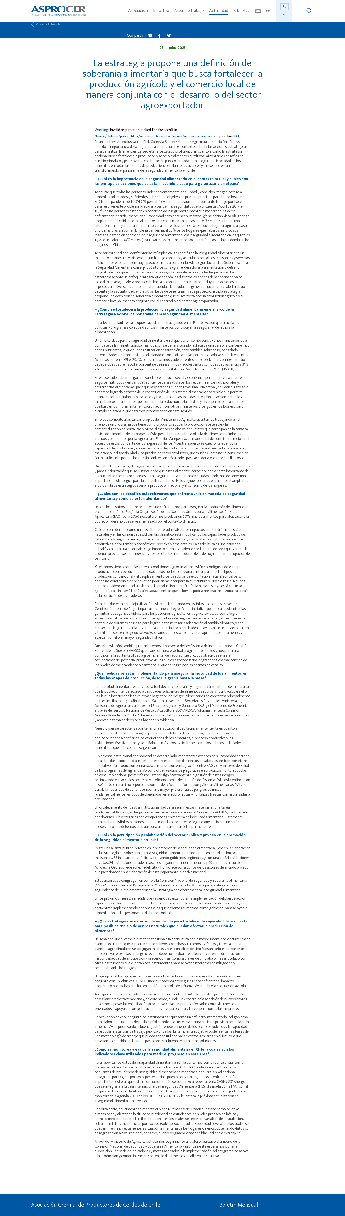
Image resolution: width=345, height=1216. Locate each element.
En (284, 14)
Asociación (138, 10)
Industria (161, 10)
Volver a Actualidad (47, 30)
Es (284, 7)
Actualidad (218, 10)
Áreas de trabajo (189, 10)
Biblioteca (242, 10)
